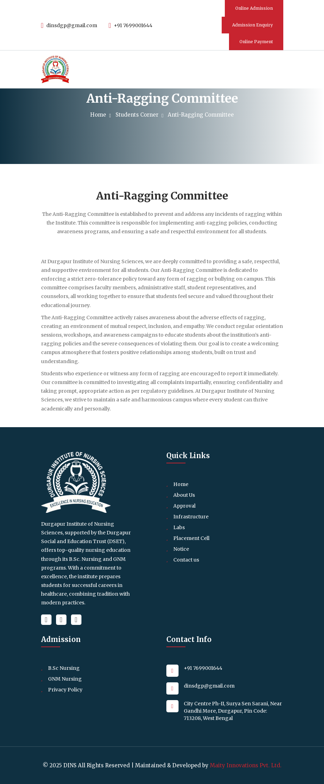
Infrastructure (190, 516)
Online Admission (254, 8)
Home (99, 114)
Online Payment (256, 41)
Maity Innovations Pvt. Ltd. (246, 765)
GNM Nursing (65, 679)
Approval (184, 506)
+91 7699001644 (130, 25)
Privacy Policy (65, 690)
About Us (184, 495)
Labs (179, 527)
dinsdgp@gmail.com (69, 25)
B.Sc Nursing (64, 668)
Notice (181, 549)
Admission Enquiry (252, 25)
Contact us (186, 560)
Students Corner (138, 114)
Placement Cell (191, 538)
